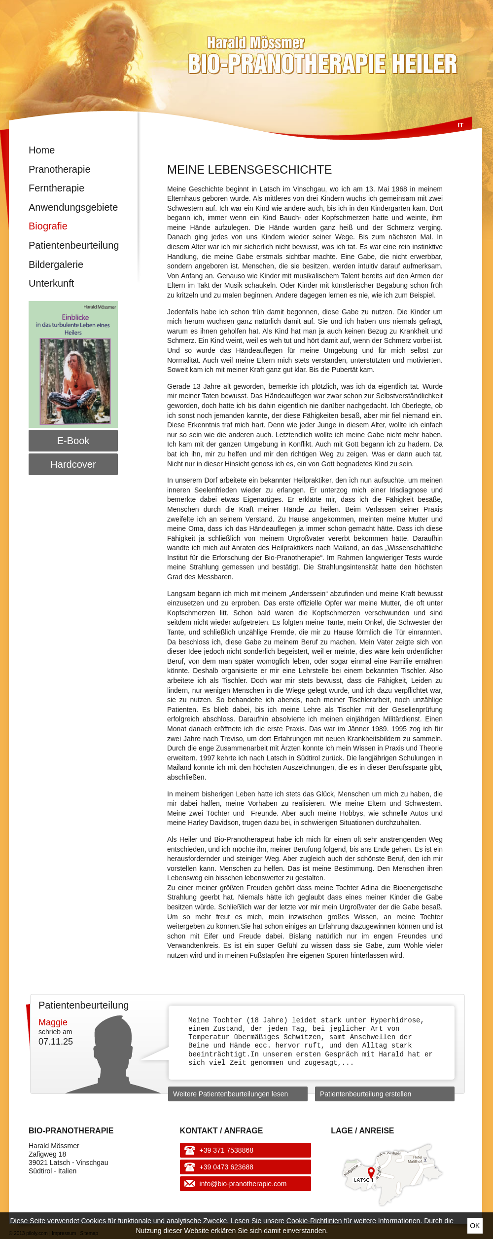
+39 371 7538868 (226, 1150)
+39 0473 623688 (226, 1167)
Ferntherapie (56, 188)
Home (42, 150)
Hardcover (73, 464)
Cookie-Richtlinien (314, 1221)
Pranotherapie (60, 169)
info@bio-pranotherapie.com (243, 1184)
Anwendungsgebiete (73, 207)
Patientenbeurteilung (73, 245)
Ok (475, 1226)
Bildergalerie (56, 264)
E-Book (73, 440)
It (460, 125)
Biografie (48, 226)
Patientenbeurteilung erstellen (365, 1094)
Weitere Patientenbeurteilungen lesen (230, 1094)
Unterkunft (51, 283)
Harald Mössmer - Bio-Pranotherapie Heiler (252, 50)
